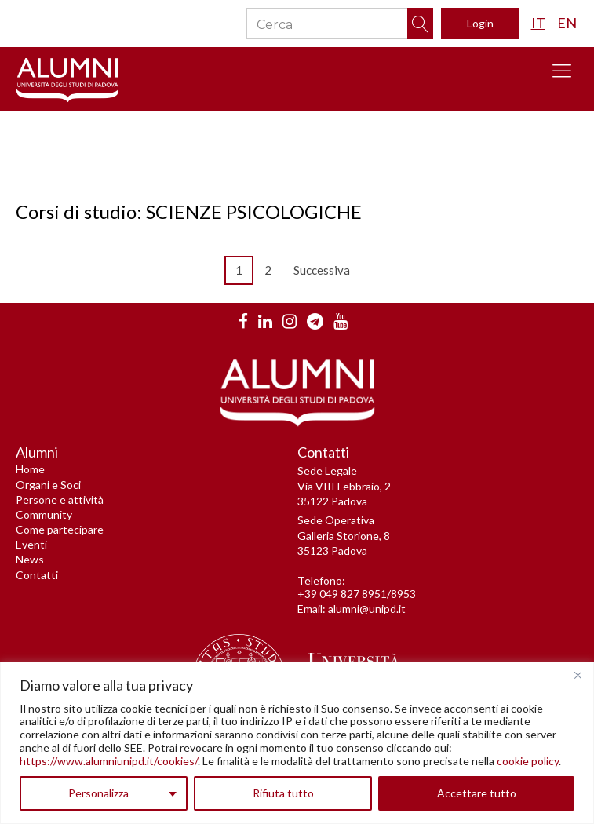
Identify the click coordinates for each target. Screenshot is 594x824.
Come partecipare (60, 529)
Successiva (325, 270)
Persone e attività (60, 499)
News (30, 559)
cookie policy (528, 760)
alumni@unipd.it (367, 608)
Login (480, 23)
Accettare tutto (476, 793)
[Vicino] (577, 674)
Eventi (31, 544)
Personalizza (98, 793)
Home (30, 469)
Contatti (37, 575)
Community (44, 514)
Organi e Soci (48, 484)
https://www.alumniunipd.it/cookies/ (109, 760)
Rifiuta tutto (283, 793)
